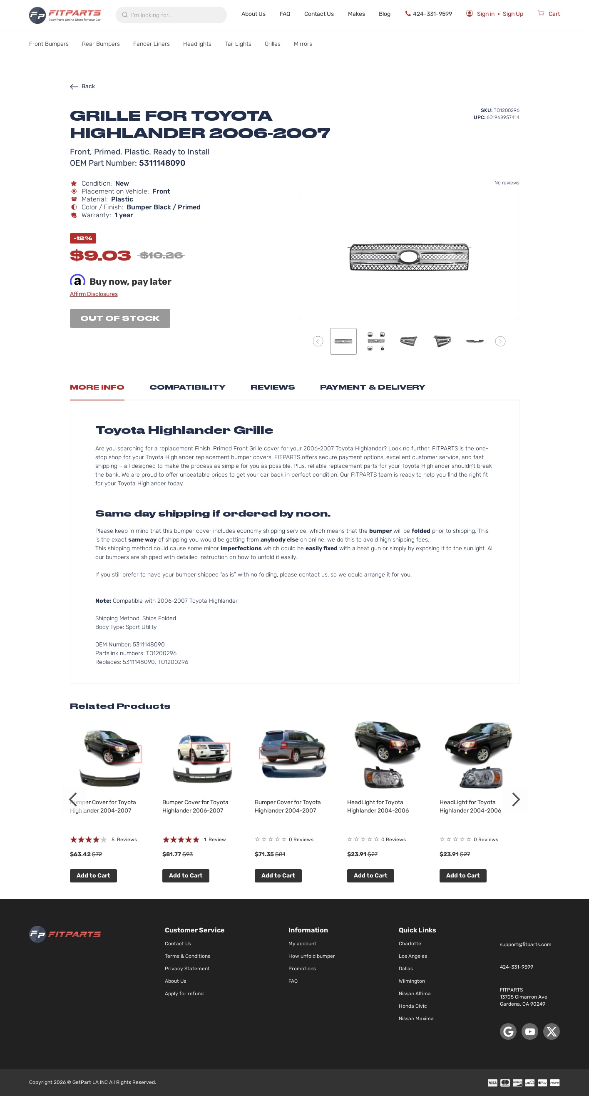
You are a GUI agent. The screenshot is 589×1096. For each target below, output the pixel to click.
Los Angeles (413, 956)
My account (302, 944)
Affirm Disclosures (94, 294)
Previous (74, 799)
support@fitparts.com (526, 944)
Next (515, 799)
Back (82, 86)
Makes (356, 13)
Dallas (406, 969)
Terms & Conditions (187, 956)
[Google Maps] (508, 1031)
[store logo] (65, 15)
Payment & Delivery (372, 387)
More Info (97, 387)
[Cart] (548, 15)
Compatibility (187, 387)
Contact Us (319, 13)
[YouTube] (530, 1031)
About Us (253, 13)
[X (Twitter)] (551, 1031)
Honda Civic (413, 1006)
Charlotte (410, 944)
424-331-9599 (428, 13)
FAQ (285, 13)
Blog (384, 13)
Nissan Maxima (416, 1018)
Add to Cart (93, 875)
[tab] (97, 389)
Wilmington (412, 981)
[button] (318, 341)
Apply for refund (184, 994)
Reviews (273, 387)
